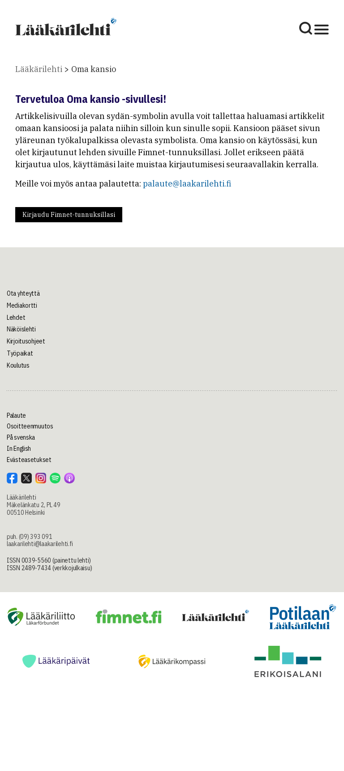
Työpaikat (20, 353)
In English (19, 449)
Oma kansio (93, 69)
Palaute (16, 415)
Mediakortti (22, 305)
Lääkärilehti (38, 69)
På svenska (21, 437)
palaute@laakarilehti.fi (187, 183)
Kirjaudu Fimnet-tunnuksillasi (68, 215)
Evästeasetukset (29, 460)
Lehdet (16, 317)
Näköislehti (21, 329)
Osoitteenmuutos (30, 426)
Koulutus (18, 365)
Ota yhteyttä (23, 293)
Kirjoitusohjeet (26, 341)
